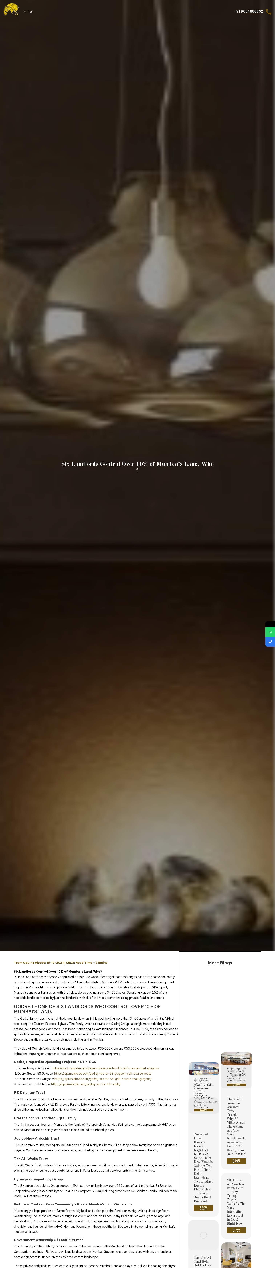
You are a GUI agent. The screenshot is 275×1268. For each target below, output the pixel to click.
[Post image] (203, 989)
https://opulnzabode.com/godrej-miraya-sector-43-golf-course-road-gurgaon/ (105, 1068)
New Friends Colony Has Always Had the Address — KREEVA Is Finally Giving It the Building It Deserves (236, 1027)
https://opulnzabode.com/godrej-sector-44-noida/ (86, 1084)
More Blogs (220, 963)
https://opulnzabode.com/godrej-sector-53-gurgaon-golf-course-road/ (103, 1074)
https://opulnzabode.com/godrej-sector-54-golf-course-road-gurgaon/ (103, 1079)
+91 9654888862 (248, 11)
